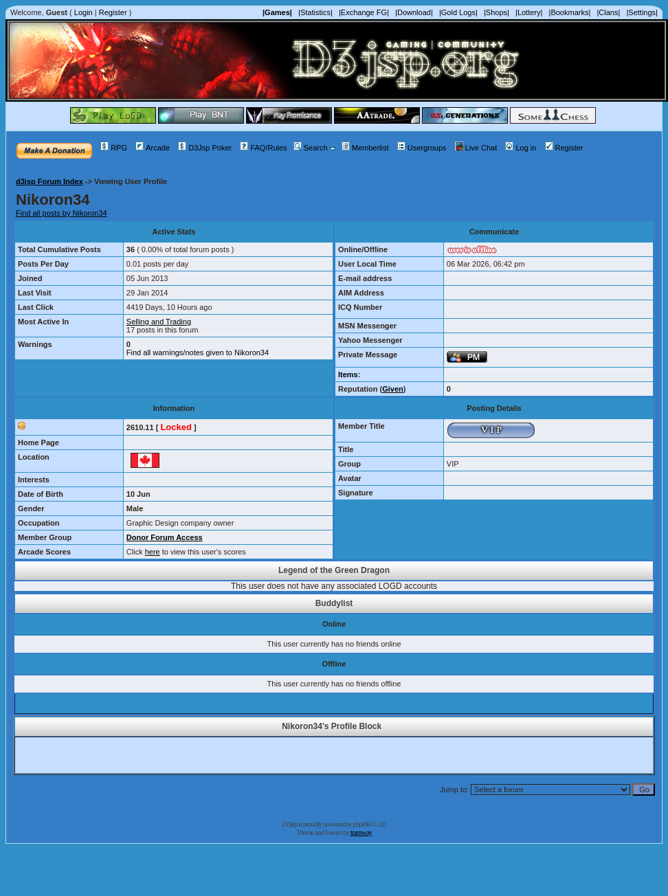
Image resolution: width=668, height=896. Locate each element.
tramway (361, 832)
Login (83, 12)
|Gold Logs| (458, 12)
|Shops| (496, 12)
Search (310, 148)
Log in (520, 148)
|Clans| (608, 12)
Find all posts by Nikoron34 (61, 213)
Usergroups (422, 148)
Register (113, 12)
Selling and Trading (158, 321)
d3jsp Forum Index (49, 181)
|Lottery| (528, 12)
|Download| (414, 12)
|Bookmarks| (570, 12)
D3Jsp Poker (205, 148)
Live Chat (476, 148)
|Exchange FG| (364, 12)
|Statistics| (315, 12)
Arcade (152, 148)
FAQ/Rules (263, 148)
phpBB (361, 824)
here (152, 552)
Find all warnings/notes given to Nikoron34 (197, 352)
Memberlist (365, 148)
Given (392, 389)
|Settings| (641, 12)
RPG (113, 148)
